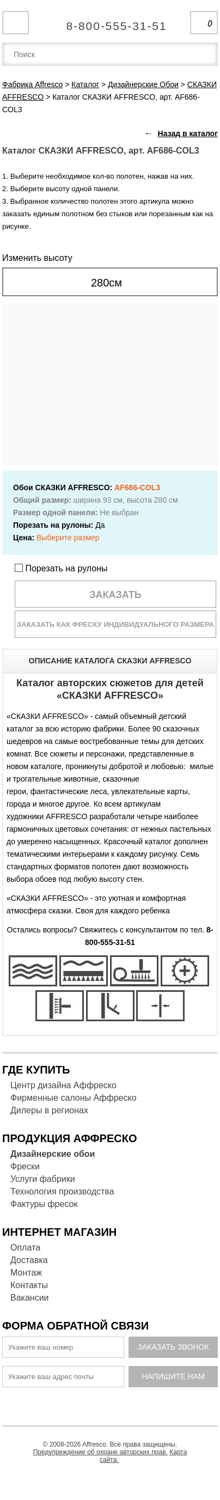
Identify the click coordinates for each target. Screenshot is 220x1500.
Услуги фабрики (42, 1179)
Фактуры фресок (43, 1204)
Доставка (29, 1260)
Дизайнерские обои (52, 1153)
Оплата (25, 1247)
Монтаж (26, 1272)
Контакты (29, 1285)
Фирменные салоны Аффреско (73, 1097)
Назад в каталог (188, 133)
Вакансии (29, 1297)
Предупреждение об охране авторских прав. (100, 1452)
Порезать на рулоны (61, 568)
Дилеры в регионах (49, 1110)
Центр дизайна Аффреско (63, 1085)
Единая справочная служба (110, 21)
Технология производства (62, 1191)
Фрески (25, 1166)
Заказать (115, 594)
